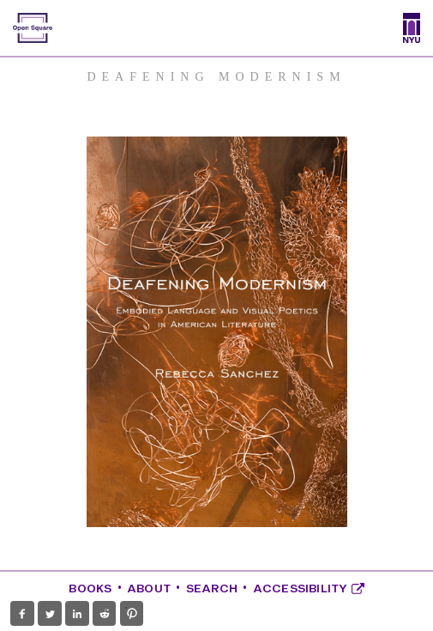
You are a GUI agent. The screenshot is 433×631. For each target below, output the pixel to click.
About (149, 588)
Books (90, 588)
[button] (21, 614)
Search (212, 588)
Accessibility (308, 588)
